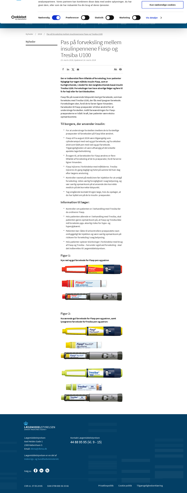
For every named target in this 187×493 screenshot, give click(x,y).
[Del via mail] (78, 69)
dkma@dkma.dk (39, 448)
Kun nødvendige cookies (163, 24)
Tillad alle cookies (162, 7)
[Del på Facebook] (63, 69)
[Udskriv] (120, 69)
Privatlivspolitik (106, 485)
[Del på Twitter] (73, 69)
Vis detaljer (152, 37)
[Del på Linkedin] (68, 69)
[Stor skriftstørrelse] (115, 69)
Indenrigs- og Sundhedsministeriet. (41, 458)
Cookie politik (125, 485)
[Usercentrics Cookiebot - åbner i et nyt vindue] (19, 37)
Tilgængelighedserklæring (150, 485)
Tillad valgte (162, 16)
